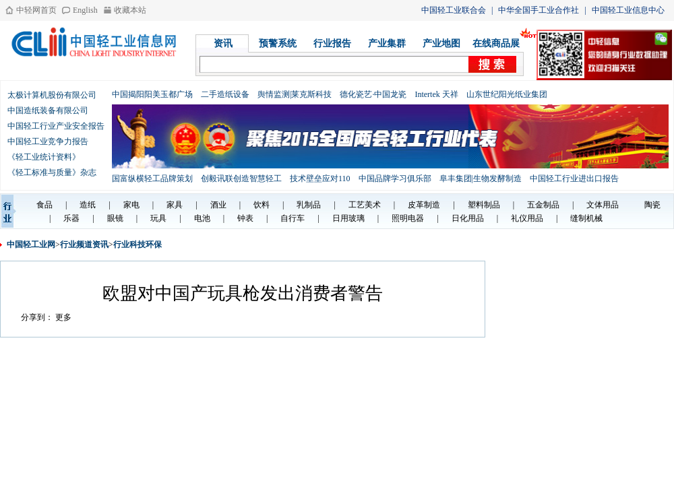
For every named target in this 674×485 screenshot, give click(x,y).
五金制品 (543, 204)
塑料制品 (484, 204)
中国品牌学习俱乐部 (395, 178)
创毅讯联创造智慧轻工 (241, 178)
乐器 (71, 218)
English (85, 10)
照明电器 (408, 218)
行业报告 (332, 43)
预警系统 (278, 43)
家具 (174, 204)
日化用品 (468, 218)
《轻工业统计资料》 (43, 157)
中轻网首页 (36, 10)
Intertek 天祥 (436, 94)
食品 (44, 204)
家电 (131, 204)
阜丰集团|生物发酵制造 (480, 178)
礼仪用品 (527, 218)
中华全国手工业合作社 (538, 10)
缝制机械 (586, 218)
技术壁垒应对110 (320, 178)
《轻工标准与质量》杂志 (51, 172)
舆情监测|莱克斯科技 (294, 94)
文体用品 (602, 204)
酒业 (218, 204)
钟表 (245, 218)
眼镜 (115, 218)
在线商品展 (496, 43)
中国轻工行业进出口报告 (574, 178)
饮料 (261, 204)
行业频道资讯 (84, 244)
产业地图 (441, 43)
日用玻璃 (348, 218)
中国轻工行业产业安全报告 (55, 126)
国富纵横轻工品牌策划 (152, 178)
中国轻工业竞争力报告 (47, 141)
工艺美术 (364, 204)
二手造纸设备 (225, 94)
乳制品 (309, 204)
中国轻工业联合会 (453, 10)
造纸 (88, 204)
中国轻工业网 (31, 244)
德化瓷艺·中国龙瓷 (373, 94)
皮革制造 (424, 204)
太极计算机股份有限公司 (51, 95)
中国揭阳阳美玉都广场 (152, 94)
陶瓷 (652, 204)
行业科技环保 (137, 244)
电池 (202, 218)
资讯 (223, 43)
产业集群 (387, 43)
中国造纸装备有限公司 (47, 110)
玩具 (158, 218)
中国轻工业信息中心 (628, 10)
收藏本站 (130, 10)
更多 (63, 317)
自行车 (292, 218)
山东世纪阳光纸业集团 (506, 94)
